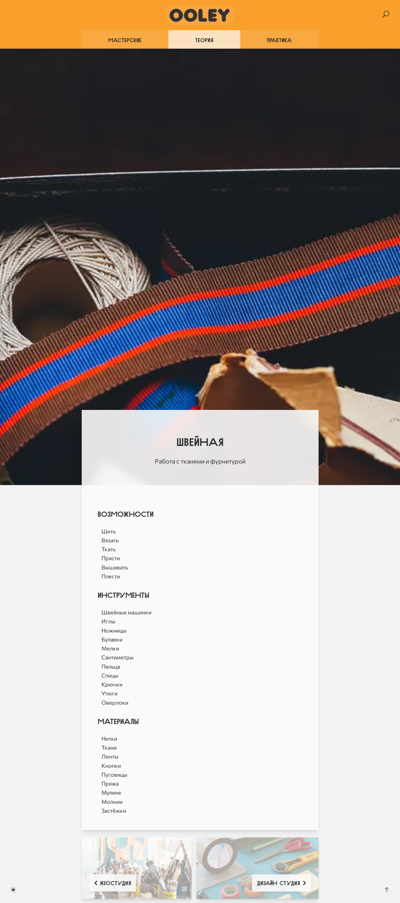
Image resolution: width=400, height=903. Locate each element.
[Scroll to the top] (386, 889)
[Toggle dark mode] (13, 889)
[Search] (385, 14)
